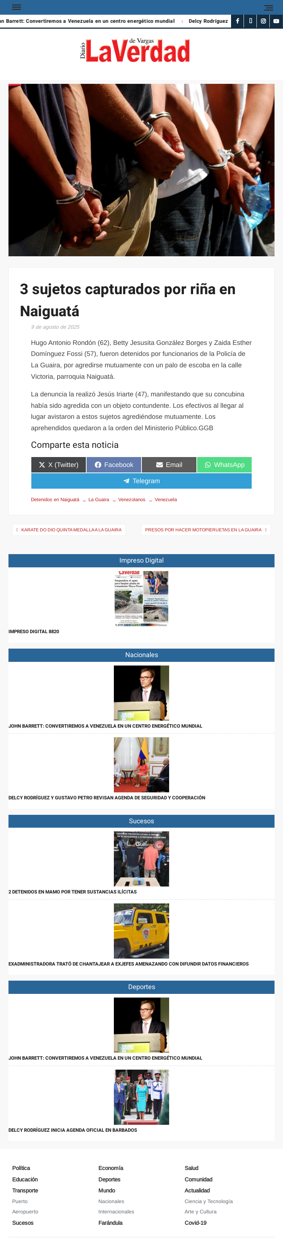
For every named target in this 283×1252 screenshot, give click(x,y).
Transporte (25, 1190)
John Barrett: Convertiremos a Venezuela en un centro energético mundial (105, 726)
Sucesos (23, 1223)
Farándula (110, 1223)
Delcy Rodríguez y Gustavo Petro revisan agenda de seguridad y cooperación (106, 797)
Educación (25, 1179)
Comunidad (198, 1179)
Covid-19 (195, 1223)
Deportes (109, 1179)
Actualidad (197, 1190)
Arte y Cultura (201, 1211)
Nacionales (111, 1201)
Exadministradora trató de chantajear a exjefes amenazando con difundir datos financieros (128, 963)
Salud (191, 1168)
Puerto (20, 1201)
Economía (110, 1168)
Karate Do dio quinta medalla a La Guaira (71, 529)
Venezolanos (132, 499)
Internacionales (116, 1211)
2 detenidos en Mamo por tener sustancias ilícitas (72, 891)
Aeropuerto (25, 1211)
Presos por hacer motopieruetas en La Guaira (203, 529)
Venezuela (166, 499)
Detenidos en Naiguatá (55, 499)
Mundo (106, 1190)
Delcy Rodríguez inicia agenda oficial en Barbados (72, 1130)
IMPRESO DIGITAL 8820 (33, 631)
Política (21, 1168)
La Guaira (98, 499)
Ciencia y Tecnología (209, 1201)
